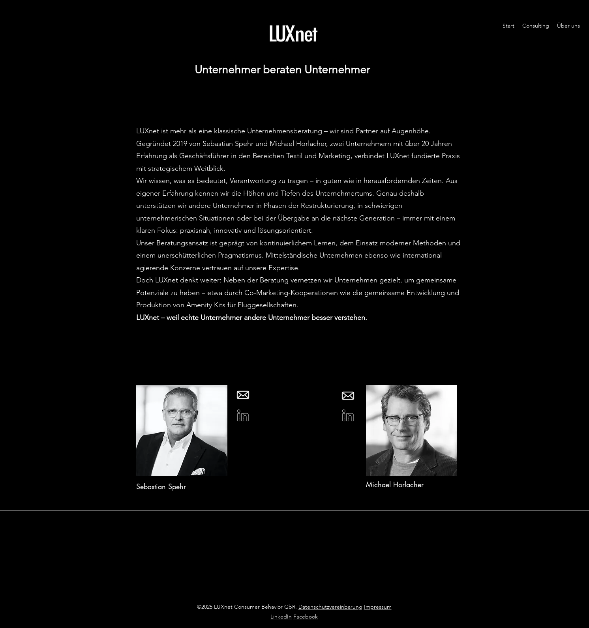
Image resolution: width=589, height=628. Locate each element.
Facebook (305, 616)
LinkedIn (281, 616)
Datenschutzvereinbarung (330, 606)
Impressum (378, 606)
